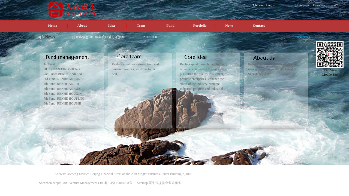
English (271, 5)
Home (52, 25)
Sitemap (142, 183)
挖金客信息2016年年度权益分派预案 (98, 37)
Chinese (258, 5)
